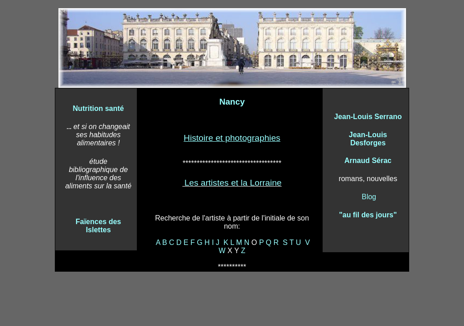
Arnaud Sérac (368, 160)
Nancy (232, 101)
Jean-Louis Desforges (368, 139)
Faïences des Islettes (98, 226)
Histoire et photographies (232, 138)
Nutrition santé (98, 108)
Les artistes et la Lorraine (233, 182)
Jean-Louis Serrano (367, 116)
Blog (369, 197)
